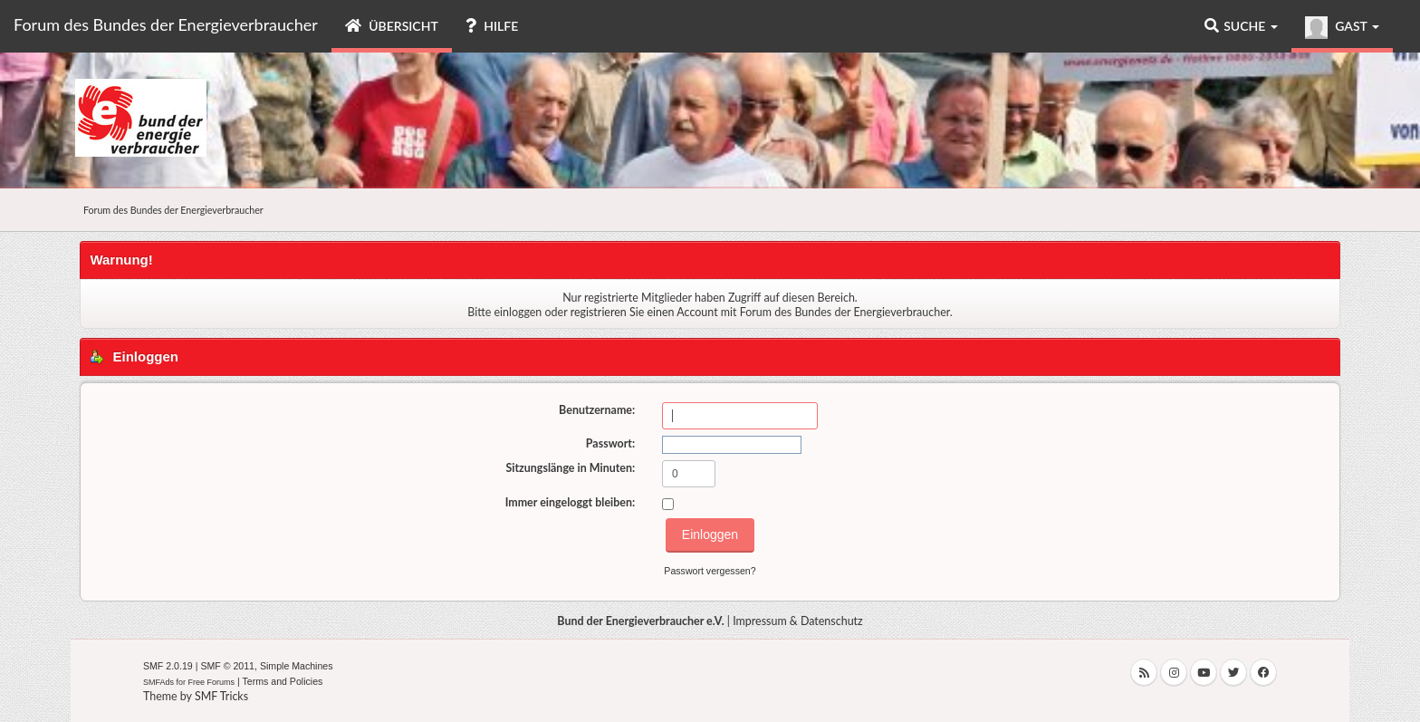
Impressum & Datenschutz (798, 621)
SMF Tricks (221, 696)
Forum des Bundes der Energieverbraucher (166, 24)
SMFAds (158, 682)
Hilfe (491, 26)
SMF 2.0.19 (168, 665)
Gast (1342, 27)
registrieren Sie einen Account (644, 312)
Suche (1241, 26)
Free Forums (211, 682)
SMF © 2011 (227, 665)
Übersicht (391, 26)
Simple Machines (296, 665)
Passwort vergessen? (709, 570)
